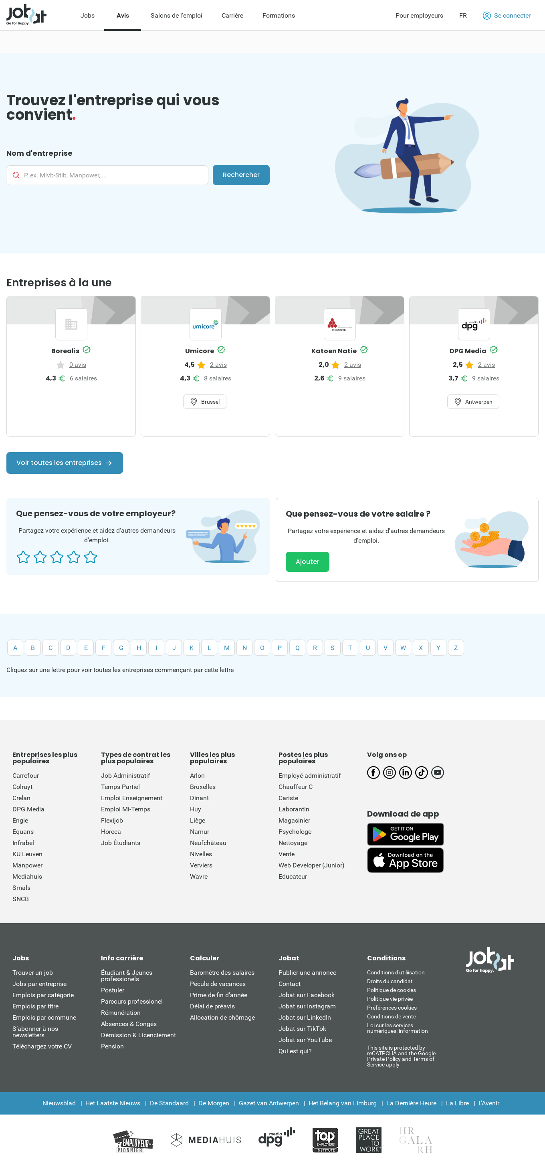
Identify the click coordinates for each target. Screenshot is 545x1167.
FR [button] (463, 15)
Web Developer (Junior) (312, 865)
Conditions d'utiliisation (396, 972)
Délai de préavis (212, 1006)
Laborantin (294, 809)
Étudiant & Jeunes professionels (126, 976)
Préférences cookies (392, 1007)
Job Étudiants (120, 843)
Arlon (197, 775)
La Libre (457, 1103)
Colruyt (22, 787)
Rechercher (241, 174)
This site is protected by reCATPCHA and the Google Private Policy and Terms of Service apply (401, 1055)
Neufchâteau (208, 843)
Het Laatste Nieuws (112, 1103)
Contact (290, 984)
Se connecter (507, 16)
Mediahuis (27, 876)
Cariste (288, 798)
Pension (112, 1046)
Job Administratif (125, 775)
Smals (21, 887)
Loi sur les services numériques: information (397, 1028)
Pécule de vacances (218, 984)
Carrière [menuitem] (232, 15)
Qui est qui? (295, 1051)
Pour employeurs (419, 15)
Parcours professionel (132, 1001)
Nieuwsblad (59, 1103)
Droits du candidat (390, 981)
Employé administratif (310, 775)
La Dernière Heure (411, 1103)
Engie (20, 820)
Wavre (199, 876)
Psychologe (295, 831)
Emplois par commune (44, 1017)
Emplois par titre (35, 1006)
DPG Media (28, 809)
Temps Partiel (120, 787)
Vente (287, 854)
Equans (23, 831)
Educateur (293, 876)
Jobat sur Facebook (307, 995)
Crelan (21, 798)
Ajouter (307, 561)
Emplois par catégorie (43, 995)
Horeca (111, 831)
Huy (195, 809)
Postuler (112, 990)
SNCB (20, 899)
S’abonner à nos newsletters (35, 1032)
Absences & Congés (129, 1024)
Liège (197, 820)
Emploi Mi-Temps (125, 809)
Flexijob (112, 820)
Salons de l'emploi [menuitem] (176, 15)
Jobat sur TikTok (302, 1028)
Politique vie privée (390, 999)
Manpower (27, 865)
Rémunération (121, 1012)
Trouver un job (32, 972)
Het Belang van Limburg (343, 1103)
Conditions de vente (391, 1016)
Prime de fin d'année (218, 995)
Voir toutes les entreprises (59, 462)
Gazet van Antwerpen (269, 1103)
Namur (199, 831)
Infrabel (23, 843)
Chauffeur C (296, 787)
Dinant (199, 798)
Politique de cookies (391, 990)
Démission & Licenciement (138, 1035)
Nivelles (201, 854)
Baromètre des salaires (222, 972)
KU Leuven (27, 854)
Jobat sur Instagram (307, 1006)
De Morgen (213, 1103)
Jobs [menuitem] (88, 15)
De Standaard (169, 1103)
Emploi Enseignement (131, 798)
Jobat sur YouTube (305, 1040)
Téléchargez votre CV (42, 1046)
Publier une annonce (307, 972)
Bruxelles (203, 787)
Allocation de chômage (222, 1017)
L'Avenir (488, 1103)
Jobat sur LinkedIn (305, 1017)
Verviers (201, 865)
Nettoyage (293, 843)
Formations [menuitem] (278, 15)
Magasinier (294, 820)
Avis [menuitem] (123, 15)
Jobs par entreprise (39, 984)
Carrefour (25, 775)
